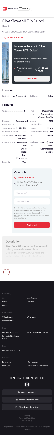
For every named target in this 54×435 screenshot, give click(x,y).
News (4, 301)
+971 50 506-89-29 (13, 37)
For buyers (6, 366)
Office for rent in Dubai (10, 332)
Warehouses (31, 317)
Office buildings (8, 317)
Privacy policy (27, 421)
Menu (23, 8)
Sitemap (27, 416)
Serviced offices (8, 321)
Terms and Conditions (27, 418)
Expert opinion (32, 298)
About (4, 298)
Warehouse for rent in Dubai (37, 332)
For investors (33, 362)
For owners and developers (38, 366)
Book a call (32, 78)
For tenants (6, 362)
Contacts (30, 301)
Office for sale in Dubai (11, 350)
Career (4, 305)
